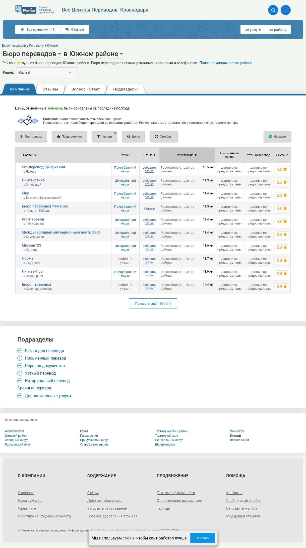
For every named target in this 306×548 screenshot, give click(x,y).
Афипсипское (14, 431)
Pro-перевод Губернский (43, 167)
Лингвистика (33, 180)
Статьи (93, 493)
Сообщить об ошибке (243, 501)
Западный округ (16, 440)
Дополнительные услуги (48, 395)
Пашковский (89, 435)
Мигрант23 (31, 245)
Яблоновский (239, 440)
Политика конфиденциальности (44, 516)
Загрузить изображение (107, 508)
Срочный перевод (34, 388)
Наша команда (30, 501)
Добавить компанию (104, 501)
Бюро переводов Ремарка (45, 206)
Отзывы (75, 29)
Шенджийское (165, 444)
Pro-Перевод (33, 219)
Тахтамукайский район (171, 431)
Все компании (38, 29)
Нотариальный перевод (47, 380)
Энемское (237, 431)
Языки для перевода (44, 350)
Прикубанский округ (125, 169)
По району (36, 45)
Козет (84, 431)
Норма (28, 258)
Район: (8, 72)
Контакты (234, 493)
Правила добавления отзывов (112, 516)
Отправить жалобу (241, 508)
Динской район (16, 435)
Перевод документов (45, 365)
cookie (129, 538)
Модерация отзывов (243, 516)
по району (277, 29)
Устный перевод (40, 373)
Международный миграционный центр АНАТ (62, 232)
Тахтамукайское (166, 435)
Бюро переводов (36, 284)
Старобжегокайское (94, 444)
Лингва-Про (32, 271)
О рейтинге (27, 508)
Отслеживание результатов (179, 501)
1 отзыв (149, 208)
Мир (25, 193)
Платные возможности (176, 493)
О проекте (26, 493)
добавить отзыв (149, 169)
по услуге (253, 29)
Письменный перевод (45, 358)
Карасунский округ (18, 444)
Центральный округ (125, 182)
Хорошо (203, 538)
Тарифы (163, 508)
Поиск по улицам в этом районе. (226, 63)
